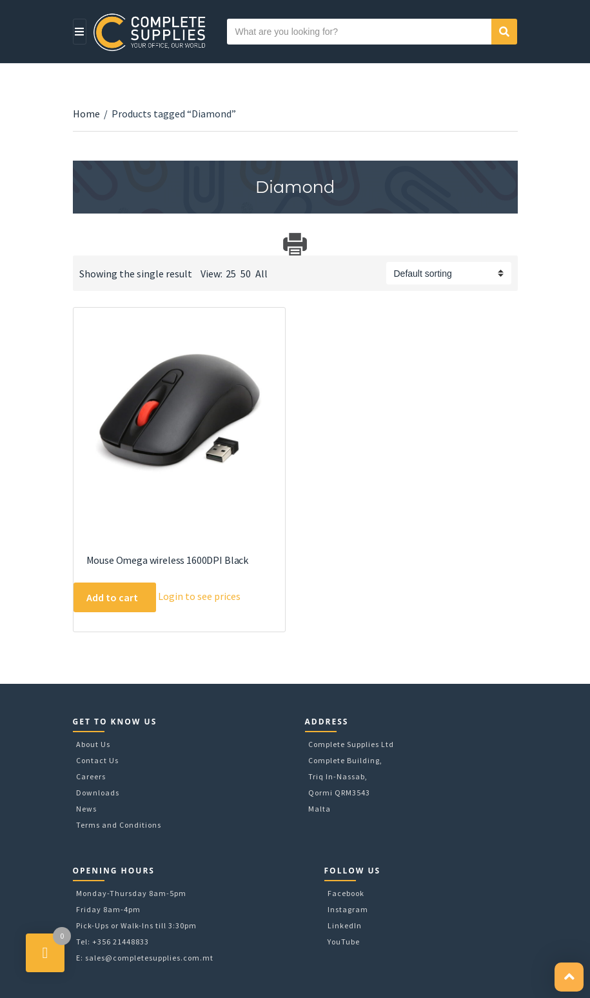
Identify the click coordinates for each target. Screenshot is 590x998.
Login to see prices (199, 596)
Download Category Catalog (84, 244)
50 (246, 273)
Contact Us (97, 760)
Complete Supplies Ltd (351, 744)
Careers (91, 776)
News (86, 808)
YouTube (344, 941)
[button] (569, 977)
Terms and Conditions (118, 825)
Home (86, 113)
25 (231, 273)
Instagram (348, 909)
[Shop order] (448, 273)
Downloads (97, 792)
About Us (93, 744)
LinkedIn (345, 925)
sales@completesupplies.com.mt (149, 958)
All (261, 273)
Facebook (346, 893)
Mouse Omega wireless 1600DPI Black (167, 560)
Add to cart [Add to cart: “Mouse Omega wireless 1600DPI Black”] (112, 597)
